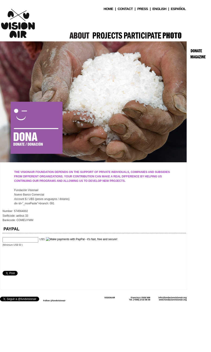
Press (142, 9)
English (159, 9)
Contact (125, 9)
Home (108, 9)
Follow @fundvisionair (54, 300)
